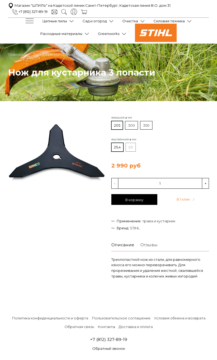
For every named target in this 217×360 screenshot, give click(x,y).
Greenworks (108, 33)
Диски (124, 54)
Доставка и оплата (136, 327)
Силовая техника (169, 21)
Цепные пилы (54, 21)
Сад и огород (95, 21)
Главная (15, 54)
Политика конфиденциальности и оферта (50, 318)
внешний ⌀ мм (121, 117)
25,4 (117, 147)
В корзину (134, 200)
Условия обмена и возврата (179, 318)
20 (131, 147)
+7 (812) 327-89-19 (30, 11)
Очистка (130, 21)
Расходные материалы (61, 33)
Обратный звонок (108, 348)
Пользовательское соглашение (121, 318)
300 (131, 125)
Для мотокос (97, 54)
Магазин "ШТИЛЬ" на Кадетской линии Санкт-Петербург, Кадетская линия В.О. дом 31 (89, 5)
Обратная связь (79, 327)
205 (117, 125)
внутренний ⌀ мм (123, 139)
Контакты (106, 327)
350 (146, 125)
